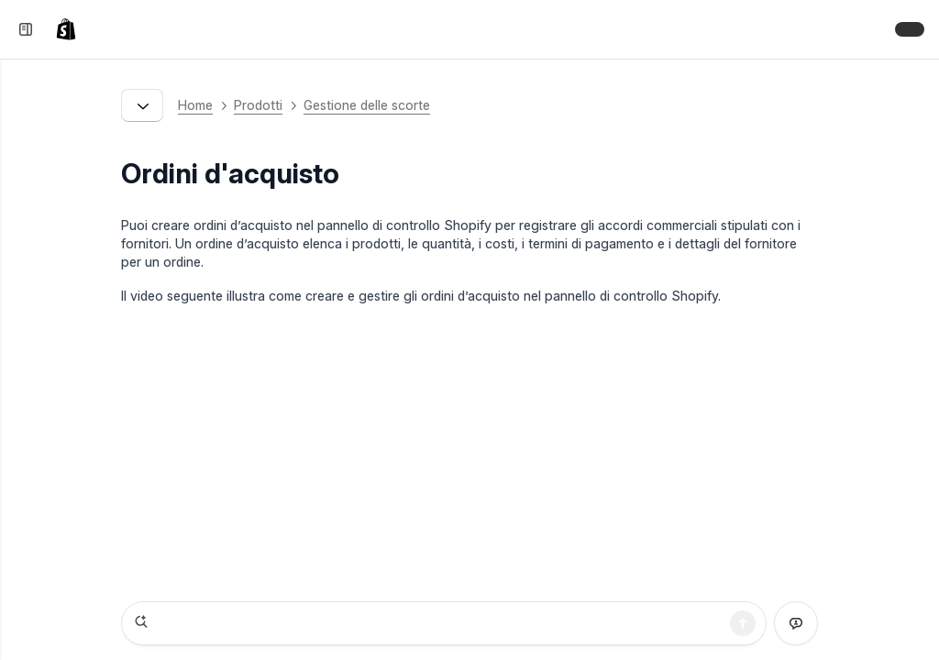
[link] (69, 29)
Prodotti (258, 105)
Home (195, 105)
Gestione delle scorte (367, 105)
